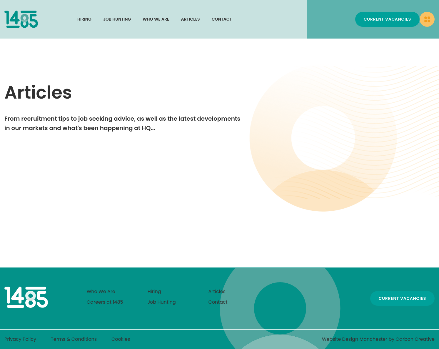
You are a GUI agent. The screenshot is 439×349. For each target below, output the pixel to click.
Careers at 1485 (105, 302)
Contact (222, 19)
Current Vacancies (387, 19)
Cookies (120, 339)
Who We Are (156, 19)
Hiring (84, 19)
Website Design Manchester (354, 339)
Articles (190, 19)
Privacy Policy (20, 339)
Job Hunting (117, 19)
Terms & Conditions (74, 339)
